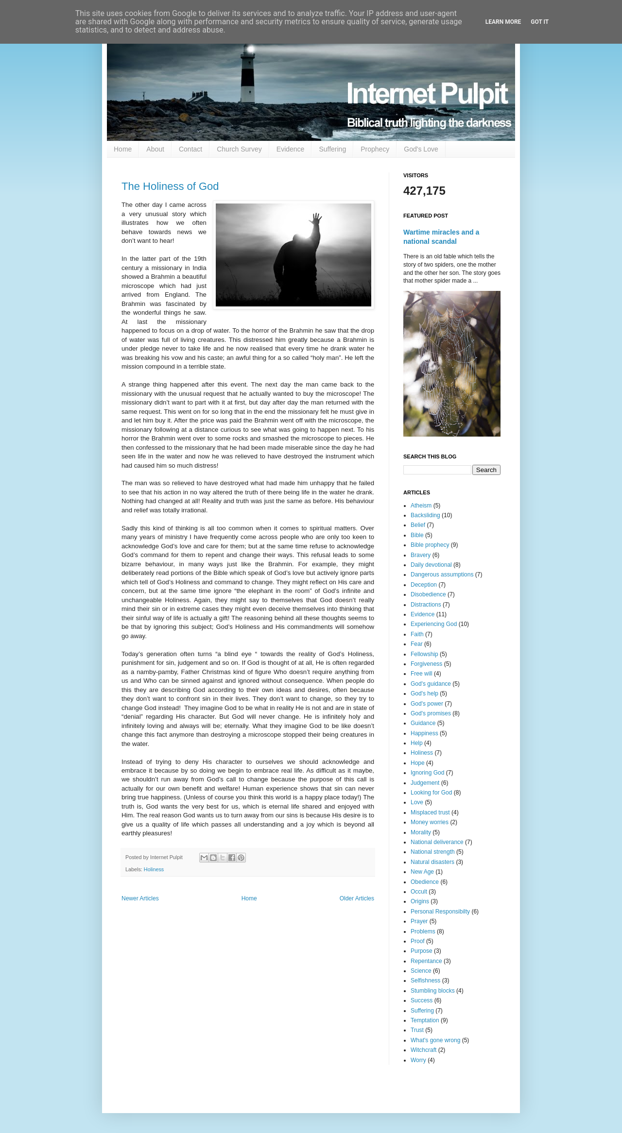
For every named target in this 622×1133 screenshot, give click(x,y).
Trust (417, 1030)
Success (421, 1000)
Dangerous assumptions (442, 574)
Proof (418, 941)
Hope (418, 763)
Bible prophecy (430, 544)
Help (417, 743)
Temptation (425, 1020)
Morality (421, 832)
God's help (424, 693)
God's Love (421, 149)
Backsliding (425, 515)
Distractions (426, 604)
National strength (433, 851)
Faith (417, 634)
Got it (540, 21)
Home (123, 149)
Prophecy (375, 149)
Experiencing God (434, 624)
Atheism (421, 505)
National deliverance (437, 842)
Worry (418, 1060)
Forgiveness (426, 663)
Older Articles (357, 898)
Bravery (421, 555)
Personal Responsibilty (440, 911)
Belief (418, 525)
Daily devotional (431, 564)
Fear (417, 644)
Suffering (332, 149)
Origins (420, 901)
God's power (427, 703)
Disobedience (428, 594)
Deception (424, 584)
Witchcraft (423, 1050)
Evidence (290, 149)
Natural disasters (432, 862)
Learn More (503, 21)
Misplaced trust (430, 812)
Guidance (423, 723)
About (155, 149)
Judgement (425, 782)
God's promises (431, 713)
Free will (421, 673)
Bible (417, 535)
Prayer (419, 921)
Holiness (154, 869)
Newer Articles (140, 898)
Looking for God (431, 792)
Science (421, 970)
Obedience (425, 882)
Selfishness (425, 980)
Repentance (426, 961)
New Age (422, 871)
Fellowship (424, 654)
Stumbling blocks (433, 990)
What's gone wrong (435, 1040)
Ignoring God (427, 772)
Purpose (421, 950)
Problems (423, 931)
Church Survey (239, 149)
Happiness (424, 733)
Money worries (430, 822)
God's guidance (431, 683)
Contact (190, 149)
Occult (419, 891)
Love (417, 802)
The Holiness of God (170, 186)
